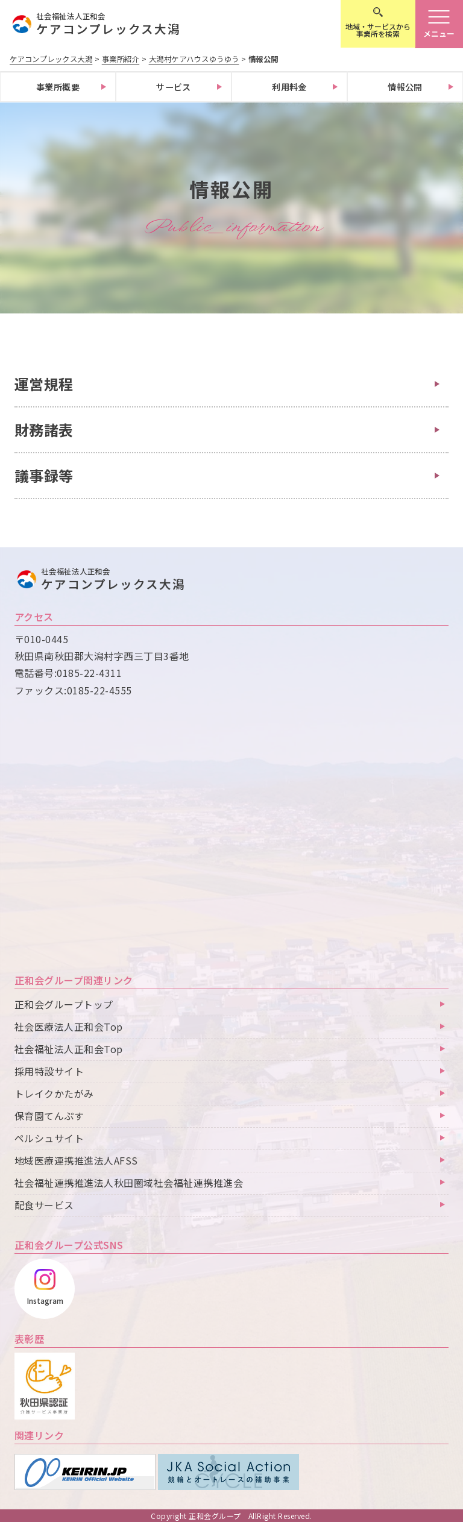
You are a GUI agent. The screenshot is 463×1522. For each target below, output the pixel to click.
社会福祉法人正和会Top (68, 1049)
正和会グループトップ (63, 1005)
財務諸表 (44, 429)
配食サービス (44, 1205)
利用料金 (289, 87)
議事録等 (44, 475)
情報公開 (405, 87)
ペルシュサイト (49, 1138)
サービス (173, 87)
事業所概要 (58, 87)
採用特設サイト (49, 1071)
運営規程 (44, 383)
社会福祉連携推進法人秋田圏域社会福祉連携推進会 (128, 1183)
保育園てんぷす (49, 1116)
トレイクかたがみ (54, 1094)
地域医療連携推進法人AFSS (76, 1161)
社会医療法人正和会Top (68, 1027)
